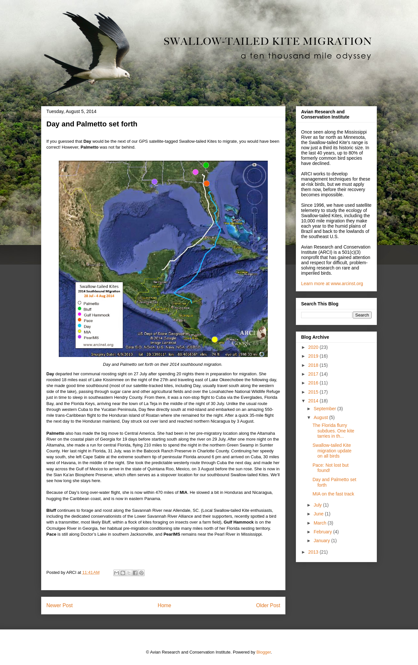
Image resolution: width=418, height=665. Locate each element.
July (318, 505)
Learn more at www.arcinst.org (332, 283)
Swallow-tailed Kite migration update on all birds (332, 451)
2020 (314, 347)
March (321, 523)
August (321, 417)
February (323, 531)
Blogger (263, 652)
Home (164, 605)
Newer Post (59, 605)
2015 (314, 392)
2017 (314, 374)
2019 (314, 356)
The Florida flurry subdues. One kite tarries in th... (333, 431)
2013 (314, 552)
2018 (314, 365)
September (325, 408)
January (322, 540)
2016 (314, 382)
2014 (314, 400)
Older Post (268, 605)
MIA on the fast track (333, 493)
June (319, 513)
